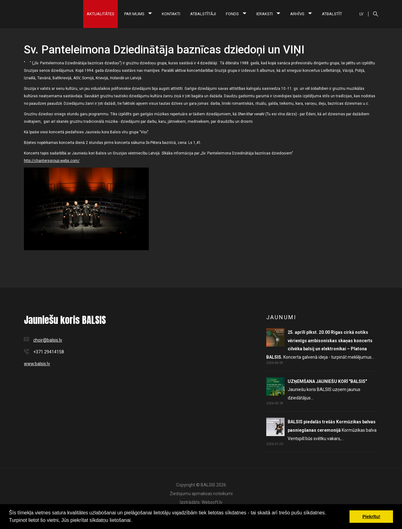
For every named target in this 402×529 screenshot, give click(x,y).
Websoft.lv (212, 502)
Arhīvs (301, 14)
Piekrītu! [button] (371, 516)
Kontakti (171, 14)
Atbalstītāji (203, 14)
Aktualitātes (100, 14)
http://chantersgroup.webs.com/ (52, 161)
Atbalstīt (332, 14)
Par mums (138, 14)
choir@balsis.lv (47, 340)
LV (361, 14)
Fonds (236, 14)
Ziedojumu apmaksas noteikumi (201, 493)
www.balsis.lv (37, 363)
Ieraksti (268, 14)
